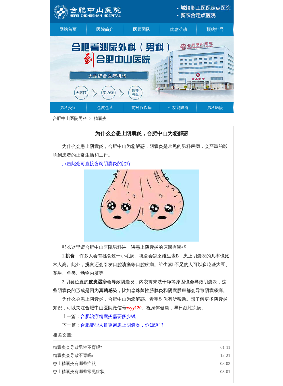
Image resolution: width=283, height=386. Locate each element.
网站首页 (68, 29)
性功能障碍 (178, 108)
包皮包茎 (105, 108)
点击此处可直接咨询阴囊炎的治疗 (96, 163)
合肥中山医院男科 (70, 118)
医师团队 (141, 29)
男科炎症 (68, 108)
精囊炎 (100, 118)
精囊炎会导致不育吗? (73, 355)
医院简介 (104, 29)
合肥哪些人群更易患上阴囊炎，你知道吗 (121, 325)
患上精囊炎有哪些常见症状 (79, 371)
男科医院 (215, 108)
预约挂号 (215, 29)
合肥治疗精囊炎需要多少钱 (108, 316)
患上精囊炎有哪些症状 (74, 363)
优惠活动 (178, 29)
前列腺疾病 (142, 108)
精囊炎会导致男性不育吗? (77, 347)
